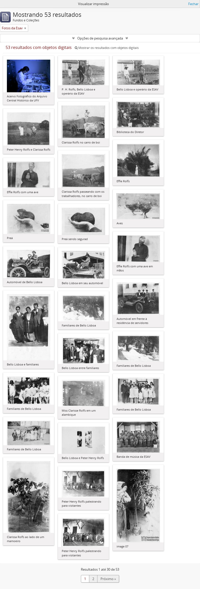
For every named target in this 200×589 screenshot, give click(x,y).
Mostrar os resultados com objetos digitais (107, 48)
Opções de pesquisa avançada (100, 38)
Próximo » (108, 579)
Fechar (193, 4)
